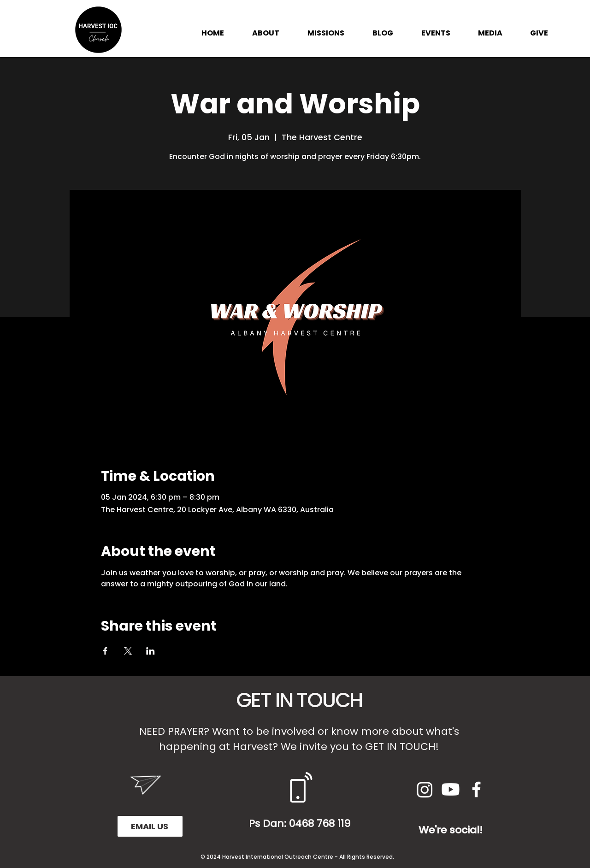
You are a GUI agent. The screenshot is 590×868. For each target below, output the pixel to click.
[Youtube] (450, 789)
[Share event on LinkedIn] (150, 651)
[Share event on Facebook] (105, 651)
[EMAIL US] (150, 826)
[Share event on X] (128, 651)
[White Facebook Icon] (476, 789)
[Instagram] (424, 789)
